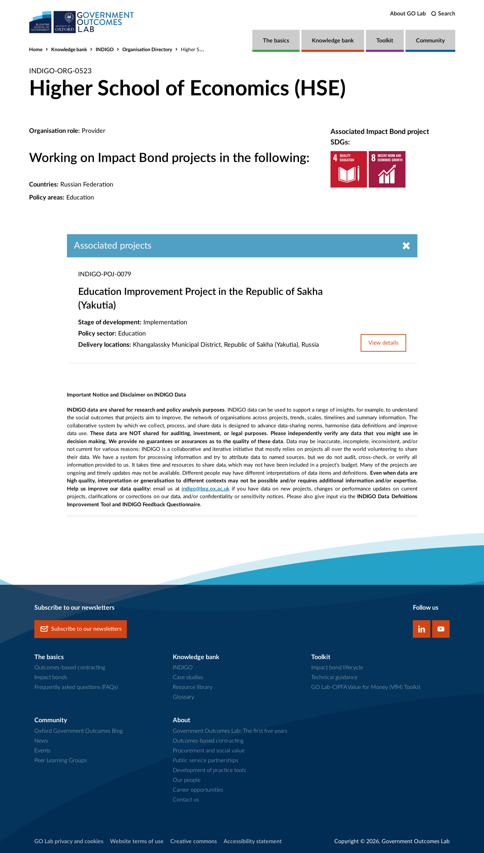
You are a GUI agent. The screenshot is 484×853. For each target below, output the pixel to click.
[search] (443, 13)
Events (42, 750)
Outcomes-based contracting (69, 667)
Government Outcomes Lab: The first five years (230, 731)
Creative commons (193, 841)
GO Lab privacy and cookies (68, 841)
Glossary (183, 697)
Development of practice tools (209, 770)
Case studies (188, 677)
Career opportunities (198, 790)
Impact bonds (50, 677)
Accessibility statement (253, 841)
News (41, 741)
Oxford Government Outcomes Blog (78, 731)
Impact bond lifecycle (337, 667)
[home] (81, 22)
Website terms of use (137, 841)
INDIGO (105, 49)
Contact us (186, 800)
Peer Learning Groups (60, 760)
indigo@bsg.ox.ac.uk (206, 489)
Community (430, 40)
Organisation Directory (147, 49)
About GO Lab (408, 13)
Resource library (192, 687)
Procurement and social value (209, 750)
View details (383, 343)
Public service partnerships (205, 760)
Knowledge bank (333, 40)
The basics (276, 40)
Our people (186, 780)
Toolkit (384, 40)
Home (35, 49)
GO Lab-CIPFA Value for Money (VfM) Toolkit (365, 687)
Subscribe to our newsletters (81, 629)
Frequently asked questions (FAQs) (76, 687)
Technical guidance (334, 677)
